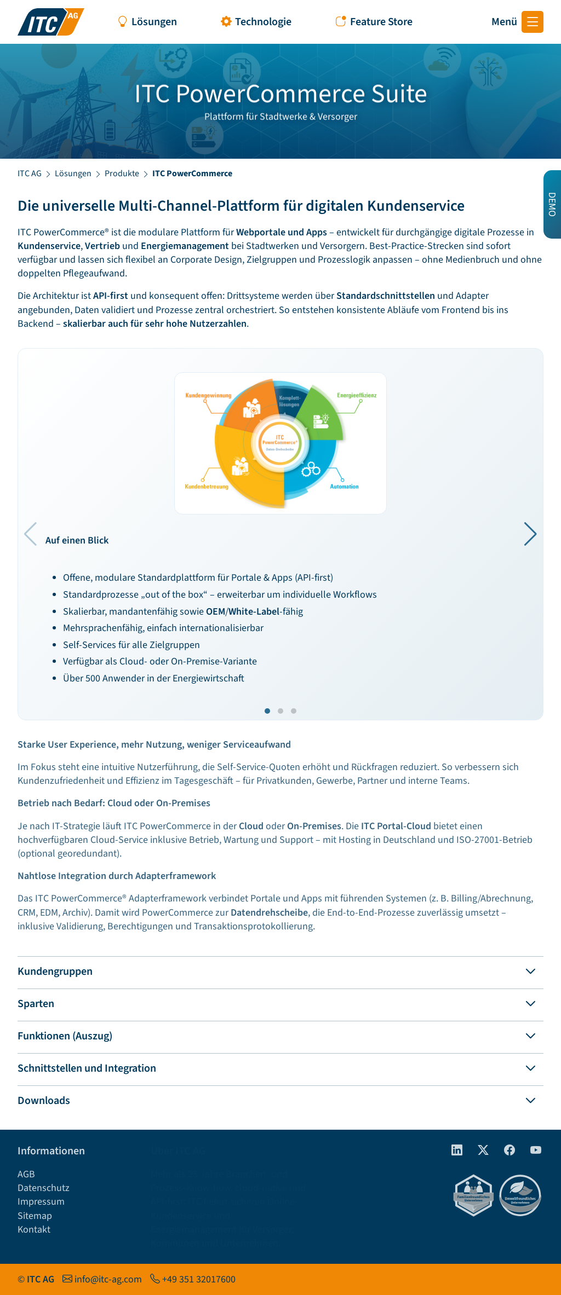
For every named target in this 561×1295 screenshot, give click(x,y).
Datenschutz (44, 1188)
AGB (26, 1174)
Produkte (122, 173)
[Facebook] (505, 1151)
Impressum (41, 1202)
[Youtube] (531, 1151)
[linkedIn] (452, 1151)
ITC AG (30, 173)
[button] (530, 534)
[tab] (280, 969)
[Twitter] (479, 1151)
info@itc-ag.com (108, 1279)
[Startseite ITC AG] (51, 22)
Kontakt (34, 1229)
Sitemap (35, 1216)
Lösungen (73, 173)
